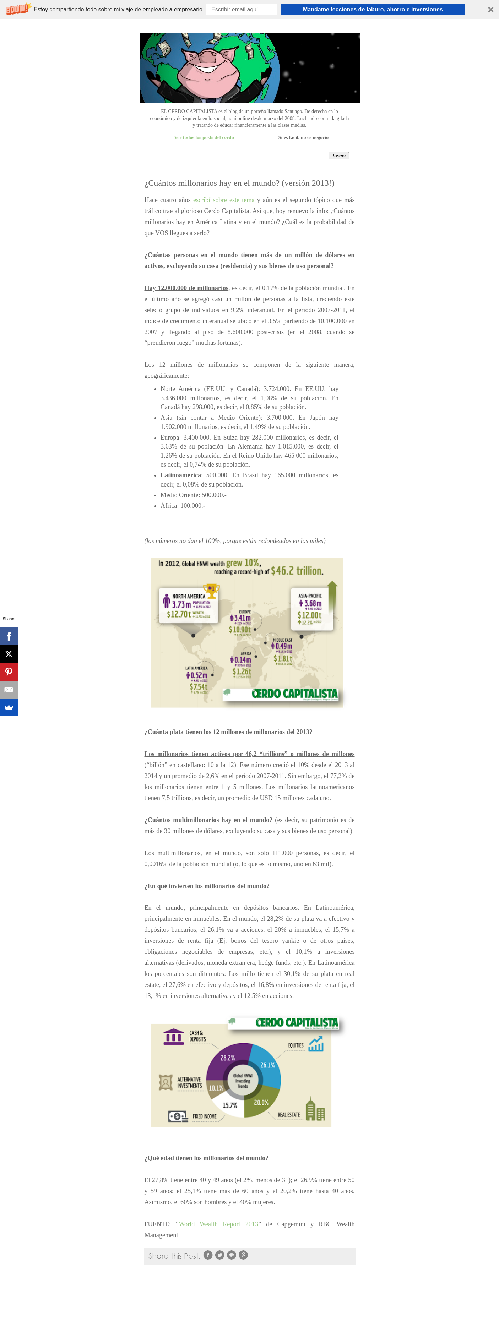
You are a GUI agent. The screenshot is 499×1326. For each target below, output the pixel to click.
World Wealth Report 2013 (218, 1224)
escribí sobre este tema (224, 199)
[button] (249, 9)
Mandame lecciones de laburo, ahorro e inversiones (373, 9)
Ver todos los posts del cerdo (204, 137)
